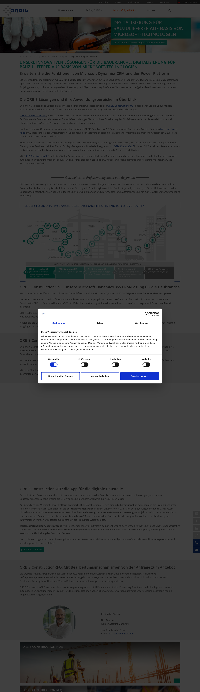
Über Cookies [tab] (141, 323)
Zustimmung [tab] (59, 323)
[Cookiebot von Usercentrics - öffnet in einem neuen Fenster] (147, 314)
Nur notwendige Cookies (60, 376)
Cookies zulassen (139, 376)
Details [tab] (100, 323)
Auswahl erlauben (100, 376)
